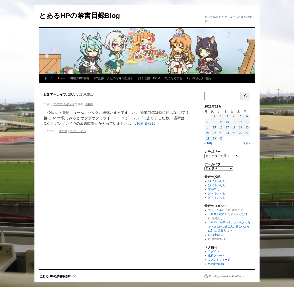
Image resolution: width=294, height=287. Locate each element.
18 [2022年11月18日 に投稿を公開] (233, 127)
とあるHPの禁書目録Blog (79, 15)
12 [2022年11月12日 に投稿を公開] (240, 122)
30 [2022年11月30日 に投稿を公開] (220, 138)
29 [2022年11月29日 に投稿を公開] (214, 138)
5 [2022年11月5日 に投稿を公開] (240, 116)
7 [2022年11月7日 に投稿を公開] (208, 122)
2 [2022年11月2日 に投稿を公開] (221, 116)
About (61, 78)
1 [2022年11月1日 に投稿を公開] (214, 116)
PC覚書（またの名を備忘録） (114, 78)
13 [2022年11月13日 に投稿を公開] (247, 122)
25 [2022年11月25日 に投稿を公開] (233, 133)
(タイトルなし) (217, 181)
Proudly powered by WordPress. (226, 276)
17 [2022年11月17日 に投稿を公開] (227, 127)
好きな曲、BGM (149, 78)
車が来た (213, 189)
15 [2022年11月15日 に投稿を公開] (214, 127)
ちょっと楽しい (217, 210)
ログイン (213, 251)
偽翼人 (222, 230)
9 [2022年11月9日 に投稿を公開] (221, 122)
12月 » (246, 143)
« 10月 (208, 143)
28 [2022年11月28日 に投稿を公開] (207, 138)
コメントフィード (219, 259)
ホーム (48, 78)
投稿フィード (216, 255)
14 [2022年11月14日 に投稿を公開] (207, 127)
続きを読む (148, 123)
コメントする (78, 131)
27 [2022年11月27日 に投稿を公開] (247, 133)
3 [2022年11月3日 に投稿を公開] (227, 116)
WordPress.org (216, 263)
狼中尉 (89, 104)
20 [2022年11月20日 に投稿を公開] (247, 127)
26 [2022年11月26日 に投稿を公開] (240, 133)
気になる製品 (174, 78)
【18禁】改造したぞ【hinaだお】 (228, 214)
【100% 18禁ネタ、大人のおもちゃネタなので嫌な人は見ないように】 (229, 226)
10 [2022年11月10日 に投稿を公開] (227, 122)
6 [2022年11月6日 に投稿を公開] (247, 116)
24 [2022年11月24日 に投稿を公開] (227, 133)
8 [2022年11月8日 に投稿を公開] (214, 122)
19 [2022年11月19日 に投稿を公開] (240, 127)
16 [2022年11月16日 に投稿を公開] (220, 127)
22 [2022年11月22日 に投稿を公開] (214, 133)
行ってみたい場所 (199, 78)
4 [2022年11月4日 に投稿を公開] (234, 116)
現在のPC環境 (79, 78)
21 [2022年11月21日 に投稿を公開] (207, 133)
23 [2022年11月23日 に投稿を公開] (220, 133)
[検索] (245, 96)
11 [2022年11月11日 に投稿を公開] (233, 122)
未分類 (63, 131)
